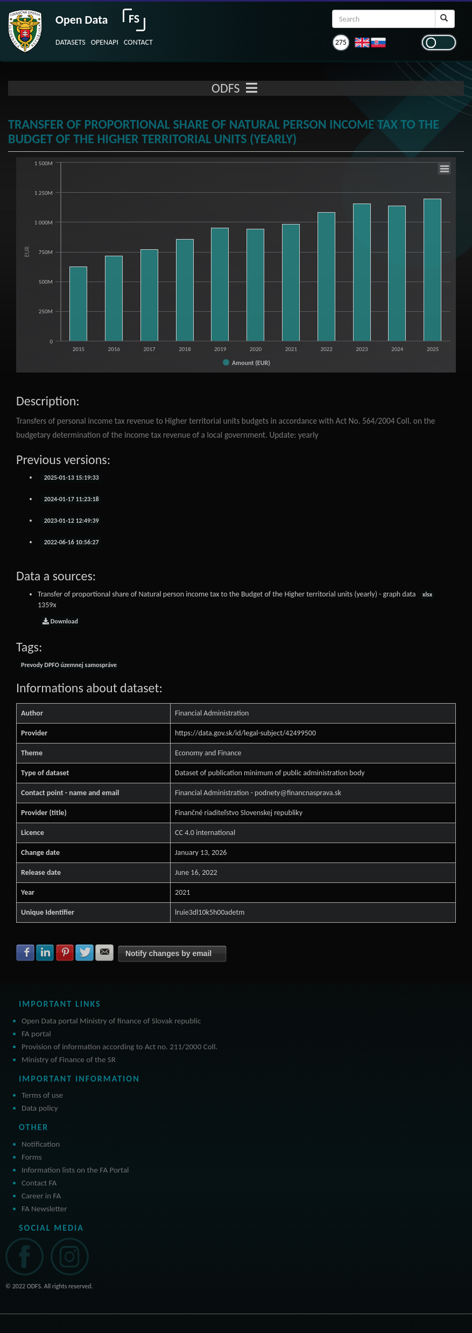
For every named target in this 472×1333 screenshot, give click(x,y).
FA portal (36, 1034)
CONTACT (138, 42)
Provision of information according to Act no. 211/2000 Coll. (119, 1046)
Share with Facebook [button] (25, 952)
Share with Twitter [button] (84, 952)
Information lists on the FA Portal (75, 1170)
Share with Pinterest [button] (65, 952)
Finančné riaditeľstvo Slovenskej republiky (238, 812)
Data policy (40, 1108)
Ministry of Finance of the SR (69, 1059)
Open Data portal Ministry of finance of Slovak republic (111, 1021)
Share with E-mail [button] (104, 952)
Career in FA (41, 1196)
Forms (32, 1157)
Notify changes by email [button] (168, 953)
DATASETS (70, 42)
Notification (41, 1144)
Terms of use (42, 1095)
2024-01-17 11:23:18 (71, 499)
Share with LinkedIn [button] (45, 952)
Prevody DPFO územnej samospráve (69, 665)
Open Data (81, 19)
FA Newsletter (44, 1208)
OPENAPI (104, 42)
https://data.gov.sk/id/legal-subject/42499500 (245, 733)
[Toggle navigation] (251, 88)
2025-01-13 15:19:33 (71, 477)
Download (60, 621)
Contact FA (39, 1183)
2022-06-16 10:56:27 (71, 542)
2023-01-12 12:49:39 (71, 520)
